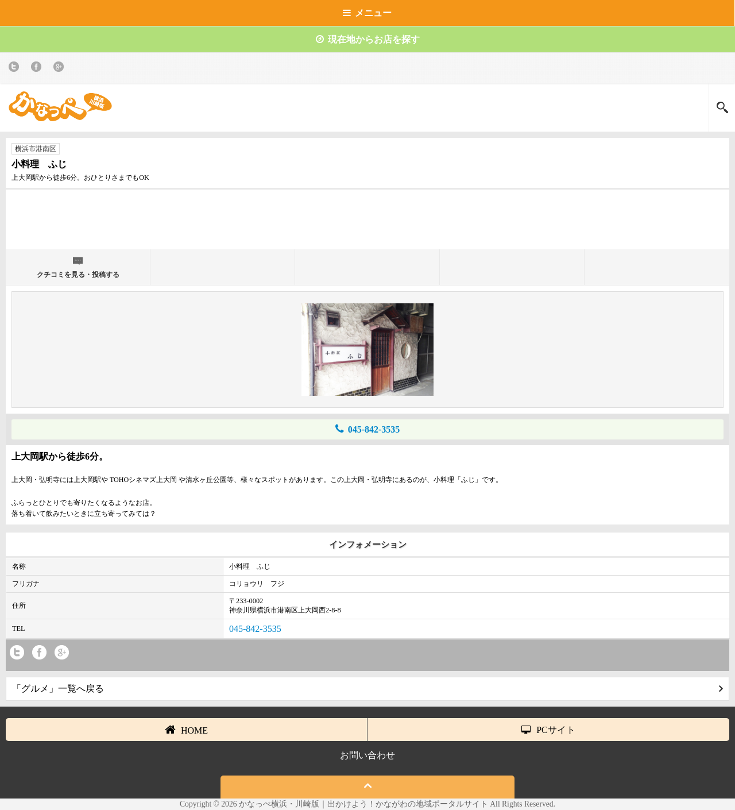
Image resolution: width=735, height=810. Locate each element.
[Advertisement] (367, 224)
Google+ (60, 68)
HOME (186, 729)
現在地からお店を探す (368, 39)
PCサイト (548, 730)
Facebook (38, 68)
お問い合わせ (367, 755)
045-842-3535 (367, 428)
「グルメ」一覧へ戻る (367, 688)
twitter (16, 68)
